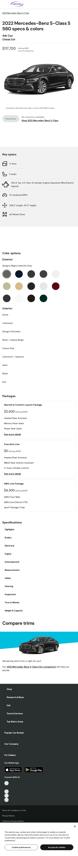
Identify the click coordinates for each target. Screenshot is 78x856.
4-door (13, 163)
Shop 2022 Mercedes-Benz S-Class (40, 120)
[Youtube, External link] (6, 791)
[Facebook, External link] (6, 787)
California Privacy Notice (13, 821)
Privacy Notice (8, 815)
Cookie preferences (21, 847)
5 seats (12, 174)
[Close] (75, 826)
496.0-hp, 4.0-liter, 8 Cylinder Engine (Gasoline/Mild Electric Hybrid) (42, 184)
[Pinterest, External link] (6, 800)
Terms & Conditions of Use (14, 810)
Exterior (7, 259)
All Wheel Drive (17, 214)
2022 (15, 13)
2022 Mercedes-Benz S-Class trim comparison (31, 666)
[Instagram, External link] (6, 796)
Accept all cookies (56, 847)
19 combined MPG (18, 194)
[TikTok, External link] (6, 783)
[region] (39, 839)
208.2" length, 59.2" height (22, 205)
